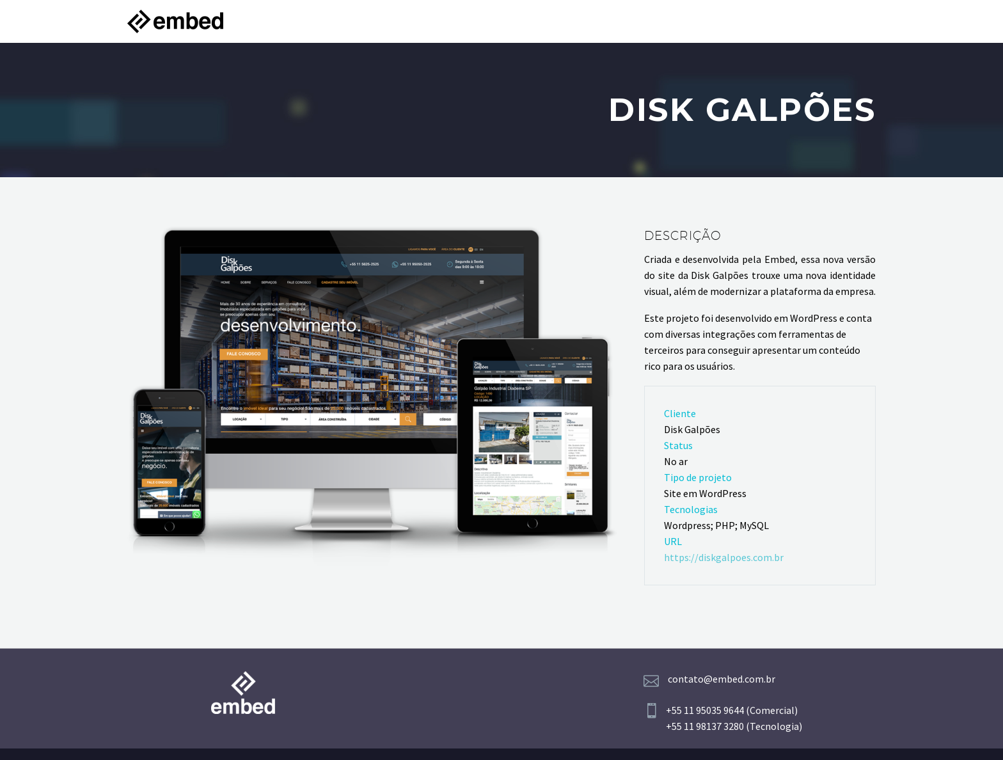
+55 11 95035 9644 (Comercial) (732, 710)
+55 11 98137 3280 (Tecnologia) (734, 726)
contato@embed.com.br (721, 678)
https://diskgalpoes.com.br (724, 557)
